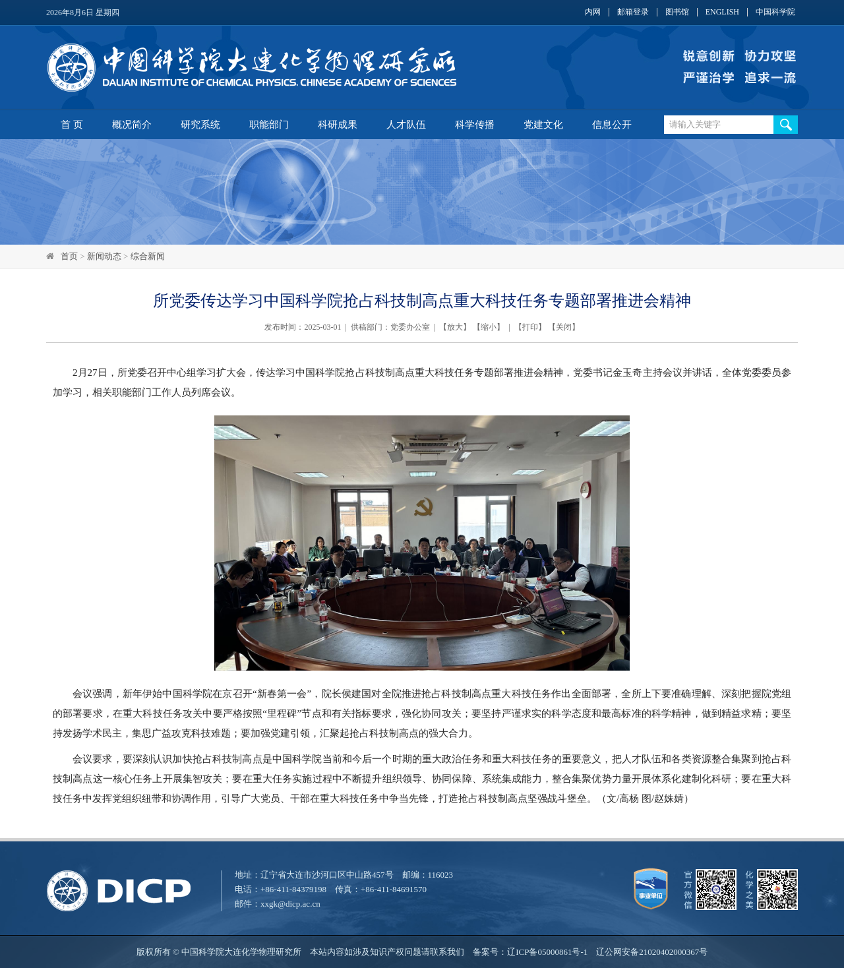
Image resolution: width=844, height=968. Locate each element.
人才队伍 (406, 124)
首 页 (72, 124)
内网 (593, 12)
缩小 (489, 327)
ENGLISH (722, 12)
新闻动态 (104, 256)
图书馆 (677, 12)
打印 (530, 327)
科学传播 (475, 124)
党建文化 (543, 124)
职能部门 (269, 124)
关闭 (564, 327)
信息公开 (612, 124)
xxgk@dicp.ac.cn (290, 904)
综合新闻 (148, 256)
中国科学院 (775, 12)
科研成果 (337, 124)
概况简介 (132, 124)
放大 (455, 327)
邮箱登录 (633, 12)
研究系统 (200, 124)
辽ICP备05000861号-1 (547, 952)
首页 (69, 256)
